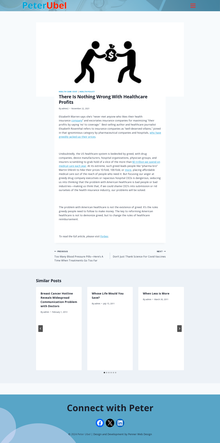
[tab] (104, 372)
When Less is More (156, 293)
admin (46, 312)
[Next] (179, 328)
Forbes (104, 236)
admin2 (65, 108)
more (128, 170)
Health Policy (87, 91)
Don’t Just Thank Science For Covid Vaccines (139, 253)
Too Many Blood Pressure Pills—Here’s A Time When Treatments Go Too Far (80, 255)
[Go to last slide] (40, 328)
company (76, 120)
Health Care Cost (68, 91)
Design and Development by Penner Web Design (122, 434)
